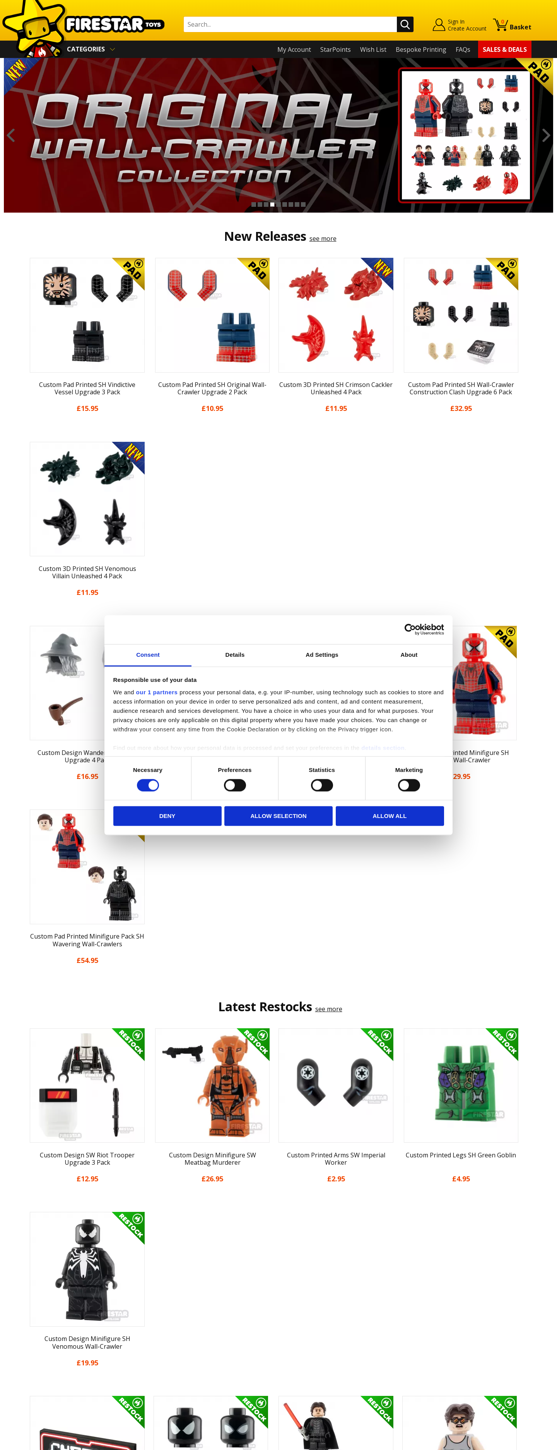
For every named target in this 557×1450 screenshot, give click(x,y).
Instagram (340, 1310)
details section (383, 748)
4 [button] (272, 204)
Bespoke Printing (421, 49)
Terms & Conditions (54, 1347)
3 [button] (266, 204)
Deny (167, 816)
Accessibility (43, 1369)
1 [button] (253, 204)
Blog (32, 1325)
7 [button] (291, 204)
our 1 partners (157, 692)
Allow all (390, 816)
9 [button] (303, 204)
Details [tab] (235, 654)
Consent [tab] (148, 654)
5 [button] (278, 204)
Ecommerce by (502, 1441)
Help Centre (169, 1293)
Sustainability (45, 1380)
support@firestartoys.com (190, 1318)
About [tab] (409, 654)
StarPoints (335, 49)
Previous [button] (10, 135)
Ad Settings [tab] (322, 654)
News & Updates (49, 1314)
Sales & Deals (505, 49)
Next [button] (546, 135)
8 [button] (297, 204)
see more (323, 238)
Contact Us (168, 1280)
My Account (294, 49)
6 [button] (284, 204)
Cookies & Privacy (51, 1358)
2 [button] (260, 204)
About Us (39, 1302)
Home (34, 1280)
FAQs (463, 49)
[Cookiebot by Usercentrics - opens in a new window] (410, 629)
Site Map (38, 1391)
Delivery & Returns (53, 1336)
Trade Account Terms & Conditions (202, 1364)
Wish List (373, 49)
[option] (278, 135)
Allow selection (279, 816)
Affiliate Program (177, 1376)
